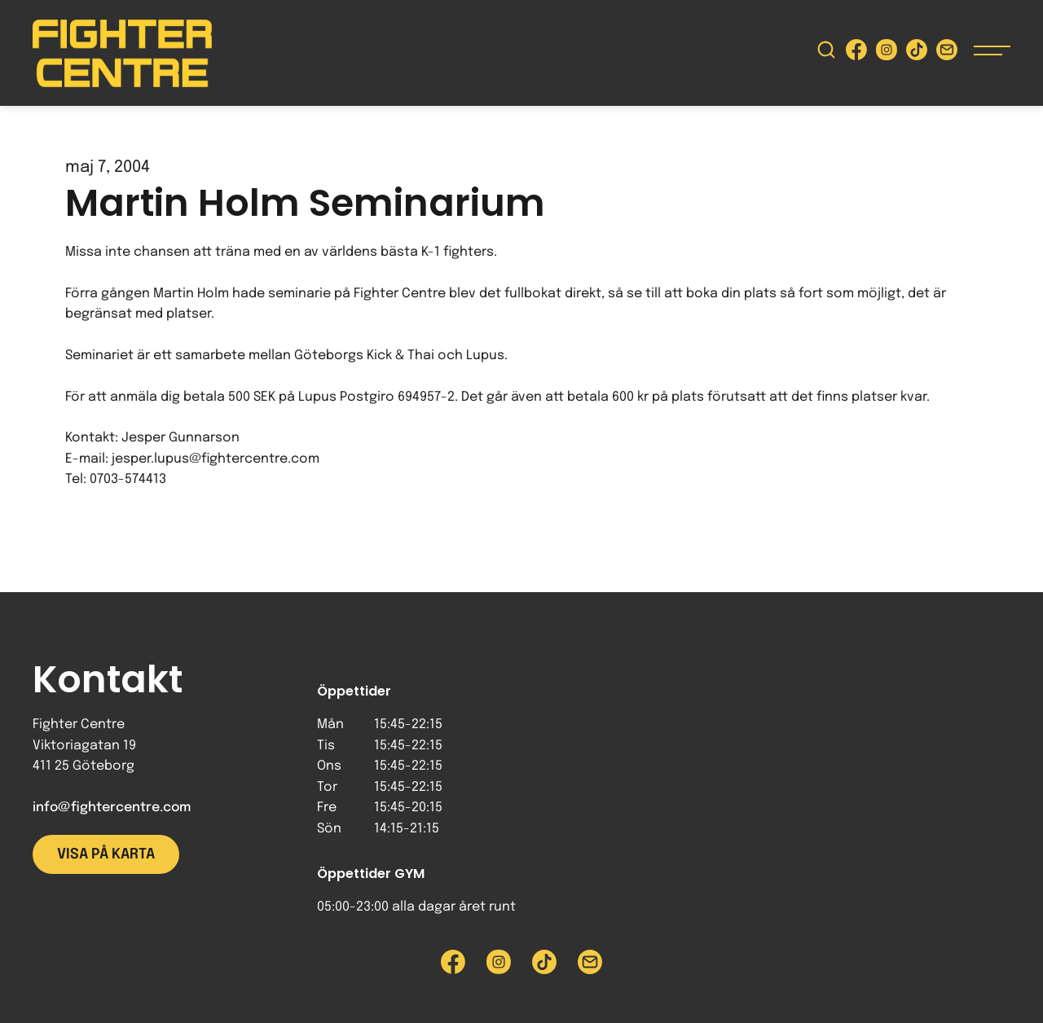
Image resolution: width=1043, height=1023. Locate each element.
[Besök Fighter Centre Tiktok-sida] (916, 53)
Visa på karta (106, 854)
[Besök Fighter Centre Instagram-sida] (886, 53)
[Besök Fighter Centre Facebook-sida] (856, 53)
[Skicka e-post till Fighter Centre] (946, 53)
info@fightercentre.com (112, 807)
